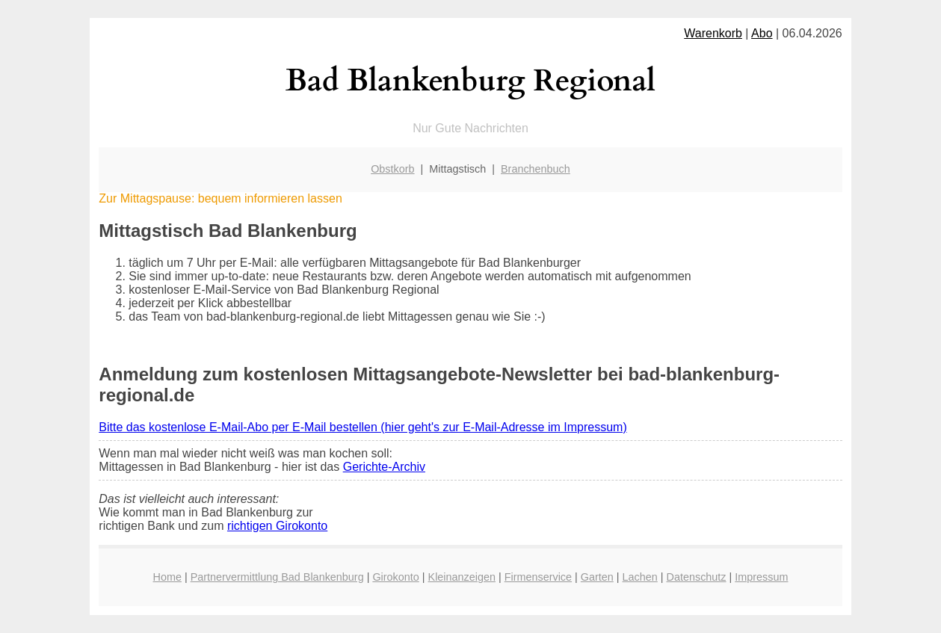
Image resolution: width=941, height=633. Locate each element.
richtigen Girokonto (277, 525)
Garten (597, 577)
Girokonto (395, 577)
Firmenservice (538, 577)
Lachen (640, 577)
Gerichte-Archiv (384, 466)
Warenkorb (713, 33)
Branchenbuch (535, 169)
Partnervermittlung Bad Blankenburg (277, 577)
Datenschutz (696, 577)
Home (167, 577)
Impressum (761, 577)
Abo (761, 33)
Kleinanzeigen (462, 577)
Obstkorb (392, 169)
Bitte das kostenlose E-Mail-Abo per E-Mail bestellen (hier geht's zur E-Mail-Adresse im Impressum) (362, 427)
